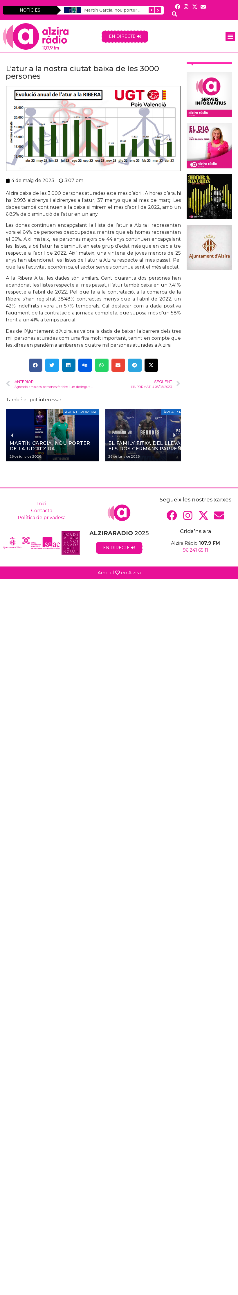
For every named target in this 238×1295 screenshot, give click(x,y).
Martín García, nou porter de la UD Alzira (126, 10)
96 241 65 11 (195, 550)
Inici (41, 503)
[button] (230, 36)
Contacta (41, 510)
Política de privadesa (42, 517)
